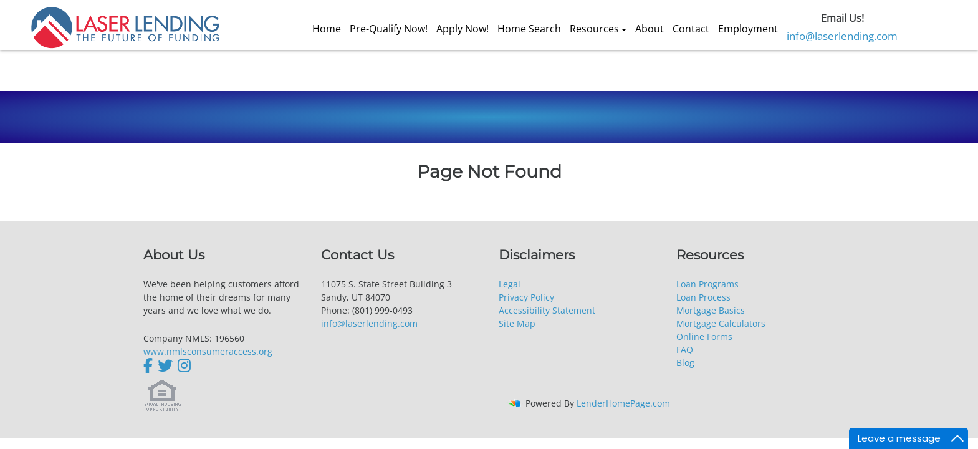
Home (326, 29)
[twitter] (165, 365)
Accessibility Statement (547, 310)
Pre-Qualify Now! (389, 29)
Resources (594, 29)
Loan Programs (707, 284)
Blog (685, 363)
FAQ (684, 349)
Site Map (517, 323)
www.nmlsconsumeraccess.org (207, 351)
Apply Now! (462, 29)
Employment (748, 29)
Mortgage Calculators (720, 323)
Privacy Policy (526, 297)
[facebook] (149, 365)
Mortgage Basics (710, 310)
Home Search (529, 29)
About (649, 29)
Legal (509, 284)
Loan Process (703, 297)
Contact (691, 29)
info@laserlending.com (842, 36)
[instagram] (184, 365)
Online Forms (704, 336)
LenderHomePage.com (623, 403)
